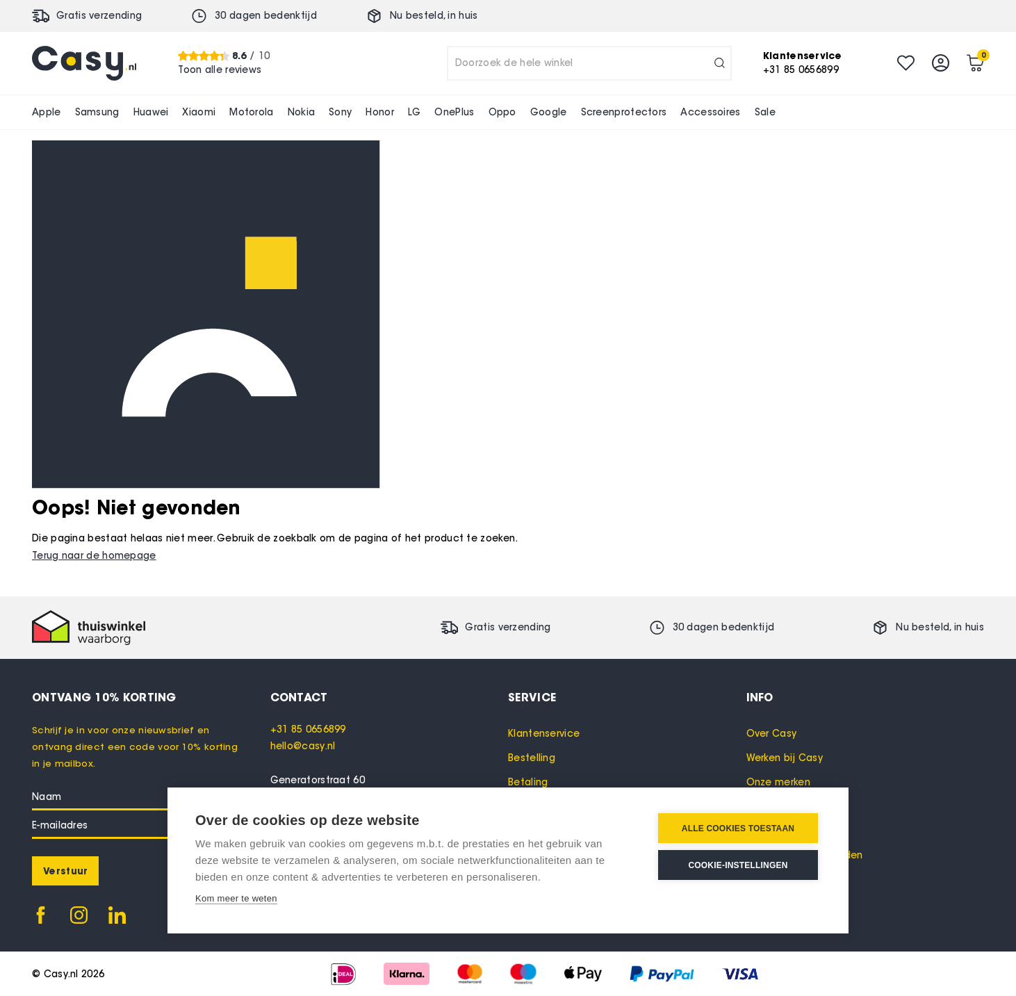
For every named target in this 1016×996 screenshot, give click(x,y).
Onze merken (778, 782)
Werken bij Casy (785, 758)
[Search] (719, 63)
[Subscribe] (65, 870)
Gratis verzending (99, 16)
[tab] (389, 697)
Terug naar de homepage (94, 556)
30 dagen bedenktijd (266, 16)
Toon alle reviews (219, 70)
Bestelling (531, 758)
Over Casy (771, 734)
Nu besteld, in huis (434, 16)
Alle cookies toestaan (738, 828)
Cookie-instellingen (737, 865)
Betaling (528, 782)
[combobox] (589, 63)
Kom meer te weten (236, 898)
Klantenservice (544, 734)
